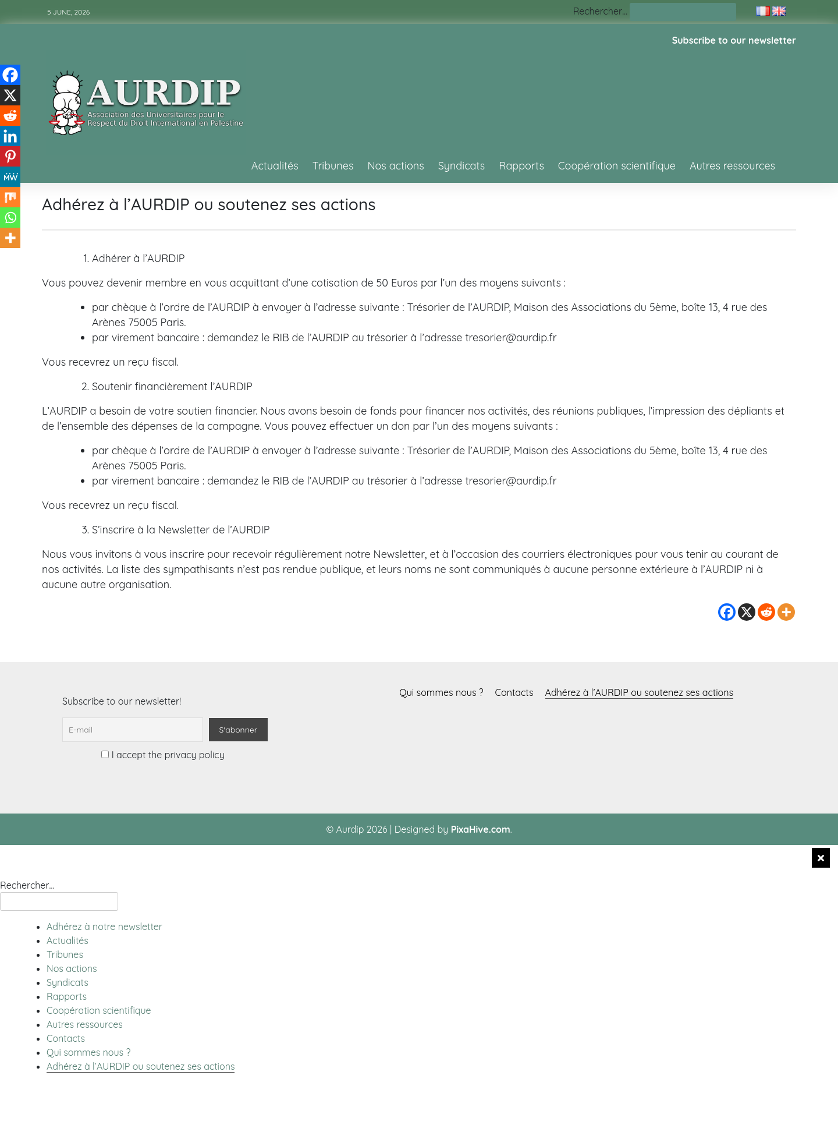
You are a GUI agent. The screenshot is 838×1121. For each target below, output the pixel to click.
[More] (786, 612)
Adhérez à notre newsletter (104, 926)
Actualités (275, 165)
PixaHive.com (480, 829)
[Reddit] (766, 612)
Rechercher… (600, 11)
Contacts (514, 692)
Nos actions (395, 165)
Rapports (521, 165)
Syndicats (461, 165)
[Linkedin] (10, 136)
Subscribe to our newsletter (734, 40)
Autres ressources (732, 165)
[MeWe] (10, 177)
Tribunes (333, 165)
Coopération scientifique (617, 165)
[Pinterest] (10, 156)
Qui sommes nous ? (441, 692)
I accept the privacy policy (162, 755)
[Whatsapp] (10, 217)
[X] (746, 612)
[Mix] (10, 197)
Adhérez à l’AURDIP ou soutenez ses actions (639, 692)
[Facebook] (727, 612)
